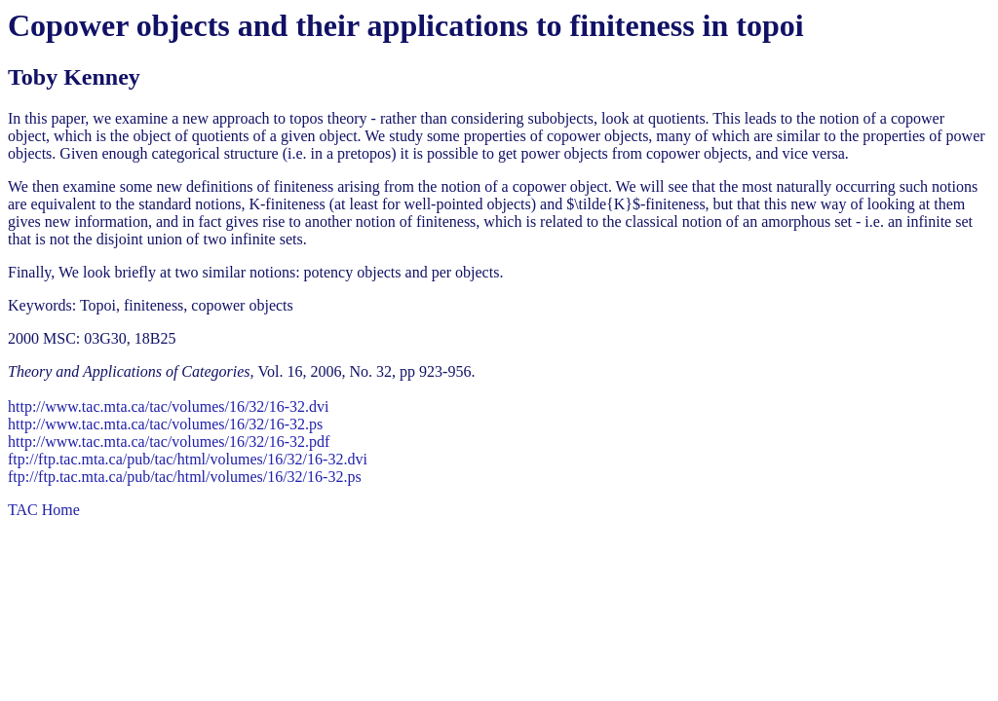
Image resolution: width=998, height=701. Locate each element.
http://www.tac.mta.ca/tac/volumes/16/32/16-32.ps (165, 424)
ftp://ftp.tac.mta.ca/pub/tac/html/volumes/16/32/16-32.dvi (187, 459)
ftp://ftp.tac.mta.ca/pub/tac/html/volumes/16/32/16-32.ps (185, 476)
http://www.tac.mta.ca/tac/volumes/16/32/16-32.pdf (168, 441)
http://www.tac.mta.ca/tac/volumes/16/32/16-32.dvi (168, 406)
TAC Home (44, 509)
